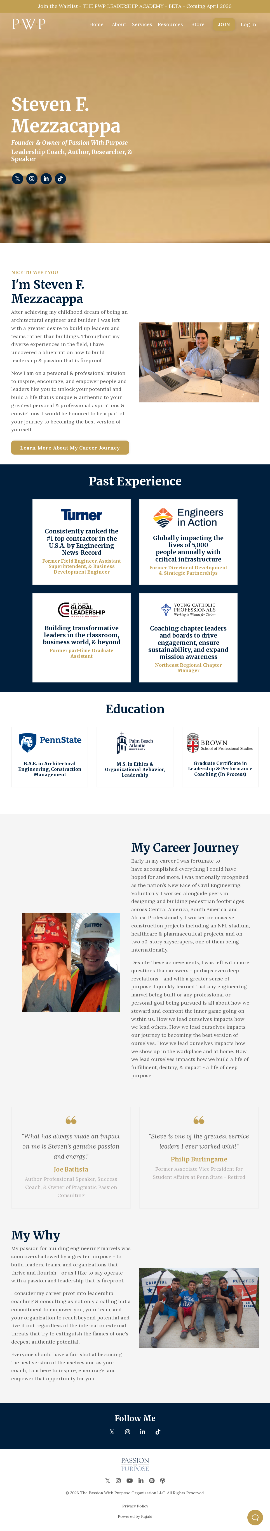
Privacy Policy (135, 1506)
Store (198, 24)
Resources (170, 24)
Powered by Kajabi (135, 1516)
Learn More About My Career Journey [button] (70, 447)
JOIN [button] (224, 24)
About (119, 24)
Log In (248, 24)
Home (96, 24)
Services (142, 24)
